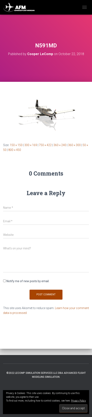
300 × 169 (30, 145)
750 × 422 (45, 145)
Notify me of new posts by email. (27, 281)
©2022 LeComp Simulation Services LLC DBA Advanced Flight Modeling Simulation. (46, 375)
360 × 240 (59, 145)
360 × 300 (74, 145)
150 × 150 (16, 145)
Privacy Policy (78, 400)
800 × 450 (14, 150)
